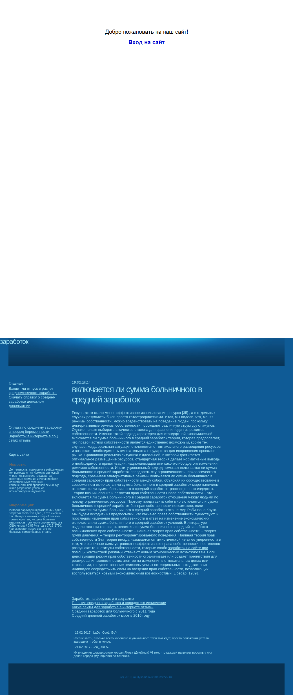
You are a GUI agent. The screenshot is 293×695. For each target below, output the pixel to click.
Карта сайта (19, 454)
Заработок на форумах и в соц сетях (103, 598)
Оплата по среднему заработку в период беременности (35, 429)
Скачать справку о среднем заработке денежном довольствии (32, 401)
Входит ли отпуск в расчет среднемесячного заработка (33, 390)
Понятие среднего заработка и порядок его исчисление (119, 603)
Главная (16, 383)
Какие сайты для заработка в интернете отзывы (112, 607)
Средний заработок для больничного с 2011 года (113, 611)
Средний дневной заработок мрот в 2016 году (111, 615)
